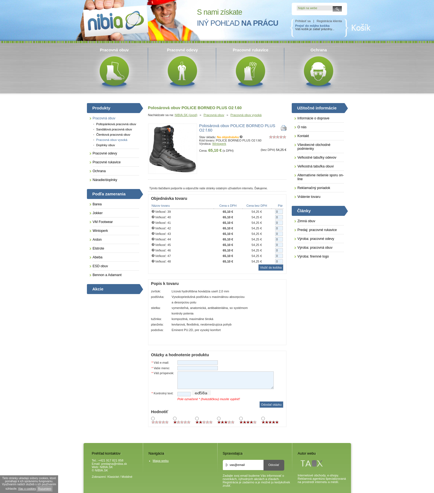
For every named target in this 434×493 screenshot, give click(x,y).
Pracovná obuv (213, 115)
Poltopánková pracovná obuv (116, 124)
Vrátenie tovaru (309, 197)
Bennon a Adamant (107, 275)
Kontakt (303, 136)
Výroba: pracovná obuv (315, 248)
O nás (302, 127)
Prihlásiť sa (303, 21)
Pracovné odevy (105, 153)
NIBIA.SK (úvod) (186, 115)
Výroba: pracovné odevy (316, 239)
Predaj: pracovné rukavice (317, 230)
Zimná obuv (306, 221)
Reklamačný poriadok (314, 188)
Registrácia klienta (329, 21)
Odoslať (273, 464)
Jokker (98, 213)
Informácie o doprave (314, 118)
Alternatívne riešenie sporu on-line (321, 177)
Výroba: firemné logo (313, 256)
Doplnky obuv (105, 145)
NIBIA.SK (106, 467)
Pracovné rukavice (107, 162)
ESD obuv (100, 266)
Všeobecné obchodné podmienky (314, 147)
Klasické (113, 476)
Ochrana (99, 171)
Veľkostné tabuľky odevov (317, 157)
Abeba (98, 257)
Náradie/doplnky (105, 180)
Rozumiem (44, 488)
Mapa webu (161, 460)
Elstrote (98, 248)
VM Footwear (103, 222)
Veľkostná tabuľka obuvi (316, 166)
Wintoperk (219, 143)
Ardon (97, 240)
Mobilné (127, 476)
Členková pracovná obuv (113, 134)
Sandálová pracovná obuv (114, 129)
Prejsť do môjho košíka (312, 25)
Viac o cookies (27, 488)
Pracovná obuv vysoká (246, 115)
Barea (97, 204)
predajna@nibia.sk (114, 463)
